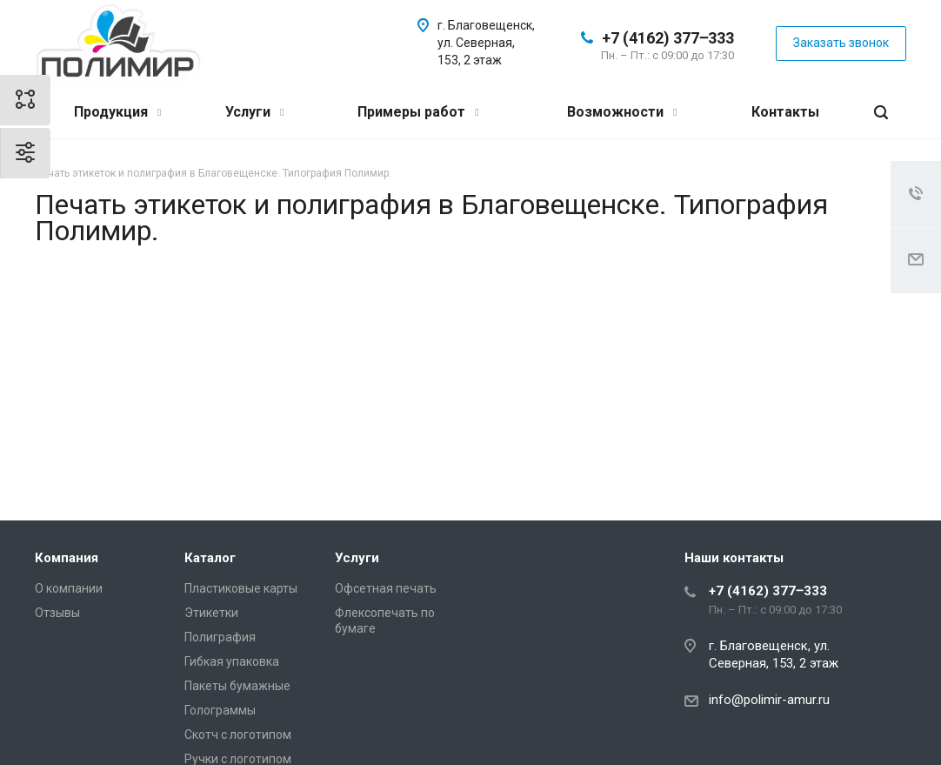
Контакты (785, 112)
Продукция (117, 112)
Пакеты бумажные (237, 686)
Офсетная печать (386, 588)
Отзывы (57, 613)
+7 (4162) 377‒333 (668, 38)
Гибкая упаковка (231, 661)
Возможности (622, 112)
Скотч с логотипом (237, 735)
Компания (66, 558)
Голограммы (220, 710)
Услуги (254, 112)
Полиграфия (220, 637)
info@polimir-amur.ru (769, 700)
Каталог (210, 558)
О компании (69, 588)
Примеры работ (417, 112)
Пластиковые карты (240, 588)
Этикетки (211, 613)
